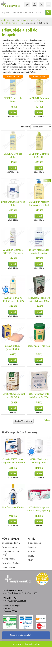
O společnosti (34, 543)
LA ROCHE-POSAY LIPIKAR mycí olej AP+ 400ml (13, 300)
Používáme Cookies (11, 563)
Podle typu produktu (14, 23)
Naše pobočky (8, 559)
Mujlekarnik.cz (7, 20)
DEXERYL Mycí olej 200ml (13, 100)
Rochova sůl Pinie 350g (38, 346)
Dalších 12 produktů (23, 421)
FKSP (30, 560)
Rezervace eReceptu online (26, 644)
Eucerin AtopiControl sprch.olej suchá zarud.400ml (39, 252)
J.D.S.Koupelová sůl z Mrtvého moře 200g (39, 396)
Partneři (31, 551)
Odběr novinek (8, 567)
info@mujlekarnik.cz (17, 601)
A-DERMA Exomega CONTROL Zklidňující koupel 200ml (13, 252)
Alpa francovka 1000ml (13, 507)
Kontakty (32, 547)
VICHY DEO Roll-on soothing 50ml (39, 461)
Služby (31, 556)
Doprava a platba (9, 547)
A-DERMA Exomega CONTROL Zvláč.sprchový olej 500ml (39, 100)
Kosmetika (28, 20)
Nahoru (47, 420)
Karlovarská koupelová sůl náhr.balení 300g (39, 299)
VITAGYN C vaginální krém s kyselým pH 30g (38, 509)
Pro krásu (18, 20)
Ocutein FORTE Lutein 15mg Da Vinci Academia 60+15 (13, 461)
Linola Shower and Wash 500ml (13, 203)
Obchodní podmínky (11, 543)
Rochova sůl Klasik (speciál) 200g (13, 348)
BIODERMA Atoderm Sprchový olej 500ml (39, 203)
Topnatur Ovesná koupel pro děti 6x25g (13, 396)
